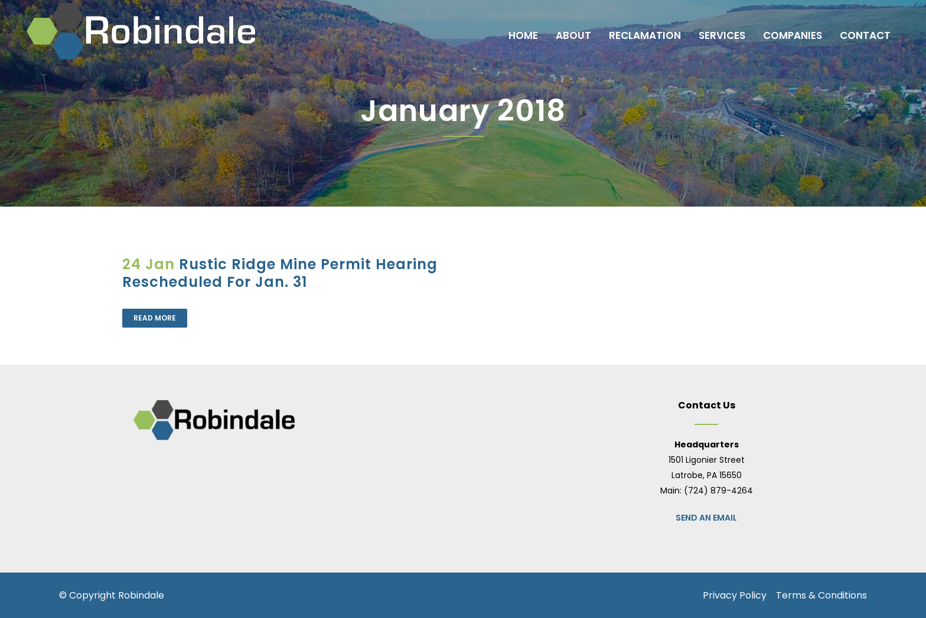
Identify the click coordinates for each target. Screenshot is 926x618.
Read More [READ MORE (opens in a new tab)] (154, 318)
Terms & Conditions (821, 595)
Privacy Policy (735, 595)
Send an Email (706, 518)
